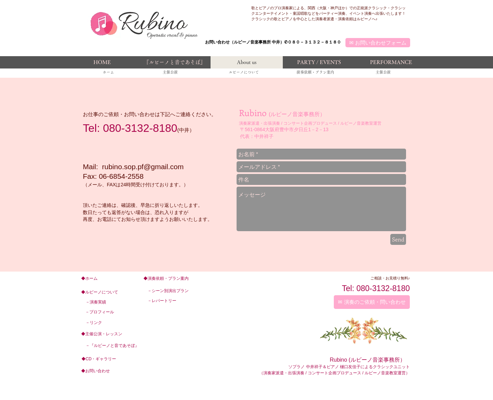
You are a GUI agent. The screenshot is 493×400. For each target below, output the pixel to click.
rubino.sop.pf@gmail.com (143, 167)
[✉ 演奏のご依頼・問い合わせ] (372, 302)
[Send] (398, 239)
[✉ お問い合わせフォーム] (377, 42)
